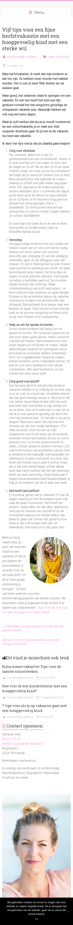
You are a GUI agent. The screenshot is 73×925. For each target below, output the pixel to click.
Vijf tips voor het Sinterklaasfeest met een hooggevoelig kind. (30, 642)
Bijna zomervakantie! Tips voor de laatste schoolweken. (31, 669)
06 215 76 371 (12, 739)
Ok (36, 919)
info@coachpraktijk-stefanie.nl (22, 744)
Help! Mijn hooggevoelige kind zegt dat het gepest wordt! (32, 628)
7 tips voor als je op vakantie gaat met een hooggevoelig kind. (34, 708)
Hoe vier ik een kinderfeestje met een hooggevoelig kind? (34, 688)
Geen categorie (58, 57)
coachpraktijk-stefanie (21, 57)
